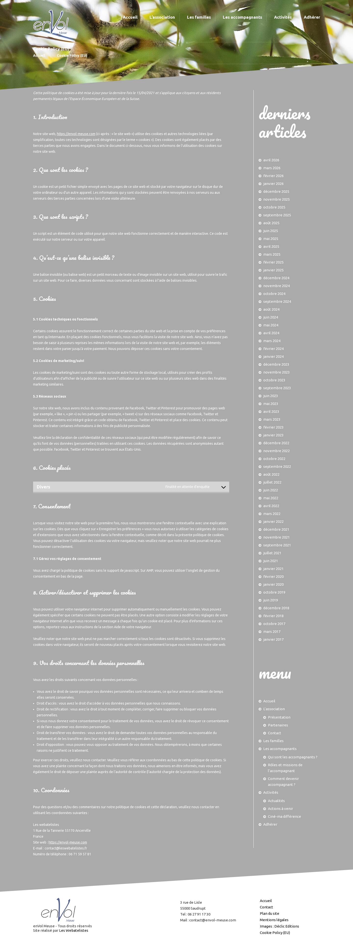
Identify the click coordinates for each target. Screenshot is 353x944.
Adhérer (270, 824)
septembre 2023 (277, 388)
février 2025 (273, 262)
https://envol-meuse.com (76, 134)
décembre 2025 (276, 191)
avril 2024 (271, 333)
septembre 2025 (277, 215)
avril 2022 (271, 506)
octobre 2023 (274, 380)
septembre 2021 (277, 545)
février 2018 (273, 616)
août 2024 (271, 309)
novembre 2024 (276, 286)
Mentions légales (274, 920)
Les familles (273, 741)
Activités (270, 792)
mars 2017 (271, 631)
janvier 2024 (273, 356)
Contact (274, 733)
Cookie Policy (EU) (275, 932)
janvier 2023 (273, 435)
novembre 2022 (276, 451)
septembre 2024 (277, 301)
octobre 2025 (274, 207)
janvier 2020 (273, 584)
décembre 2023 (276, 364)
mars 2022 (271, 514)
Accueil (39, 55)
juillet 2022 (272, 482)
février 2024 (273, 349)
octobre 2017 (274, 624)
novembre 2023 (276, 372)
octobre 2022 (274, 459)
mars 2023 (271, 419)
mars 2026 (271, 168)
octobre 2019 (274, 592)
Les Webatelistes (73, 930)
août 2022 (271, 474)
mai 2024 (270, 325)
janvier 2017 (273, 639)
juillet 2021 (272, 553)
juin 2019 (270, 600)
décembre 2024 (276, 278)
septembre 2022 (277, 466)
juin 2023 (270, 396)
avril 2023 (271, 411)
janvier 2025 (273, 270)
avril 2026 (271, 160)
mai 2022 (270, 498)
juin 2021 (270, 561)
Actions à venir (280, 808)
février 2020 (273, 576)
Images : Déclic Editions (279, 926)
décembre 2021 (276, 529)
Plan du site (269, 913)
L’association (274, 709)
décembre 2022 (276, 443)
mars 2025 (271, 254)
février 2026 (273, 176)
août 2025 (271, 223)
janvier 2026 (273, 183)
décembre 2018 (276, 608)
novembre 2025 (276, 199)
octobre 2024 (274, 294)
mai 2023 (270, 404)
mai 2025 (270, 238)
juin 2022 (270, 490)
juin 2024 (270, 317)
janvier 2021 (273, 569)
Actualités (276, 801)
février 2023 (273, 427)
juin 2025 (270, 231)
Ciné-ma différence (284, 816)
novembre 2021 (276, 537)
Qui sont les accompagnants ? (292, 757)
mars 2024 (271, 341)
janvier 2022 (273, 521)
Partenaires (278, 725)
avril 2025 (271, 246)
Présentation (279, 717)
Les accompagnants (280, 749)
